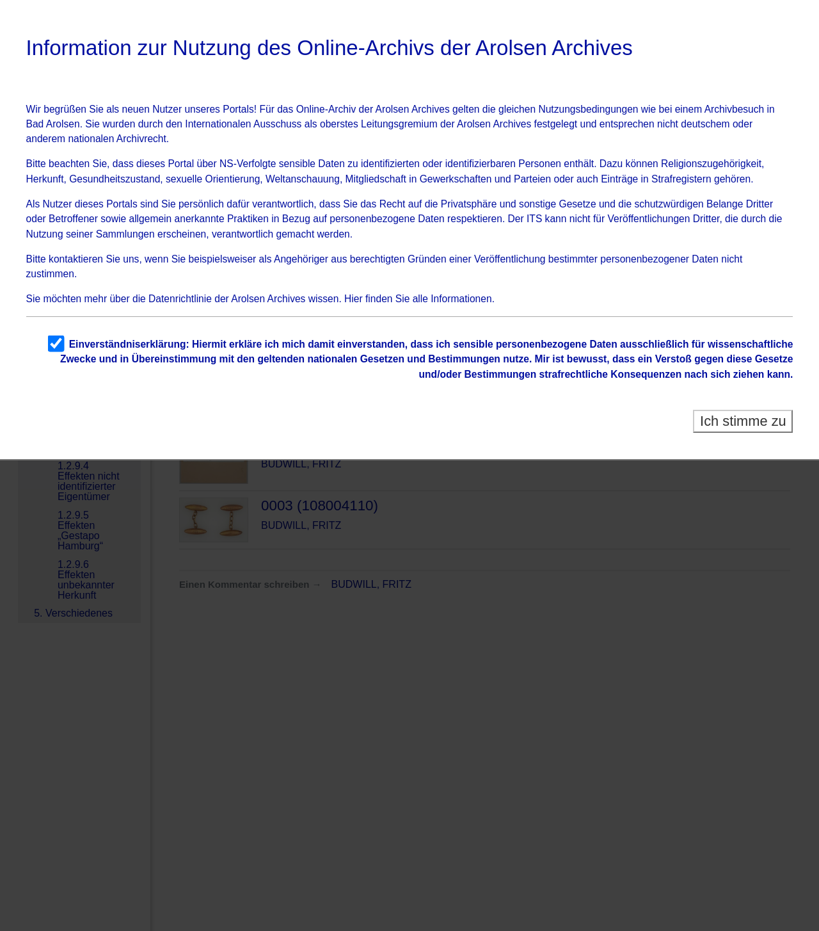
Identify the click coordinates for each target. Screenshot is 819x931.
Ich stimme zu (743, 421)
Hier (353, 298)
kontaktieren (76, 259)
